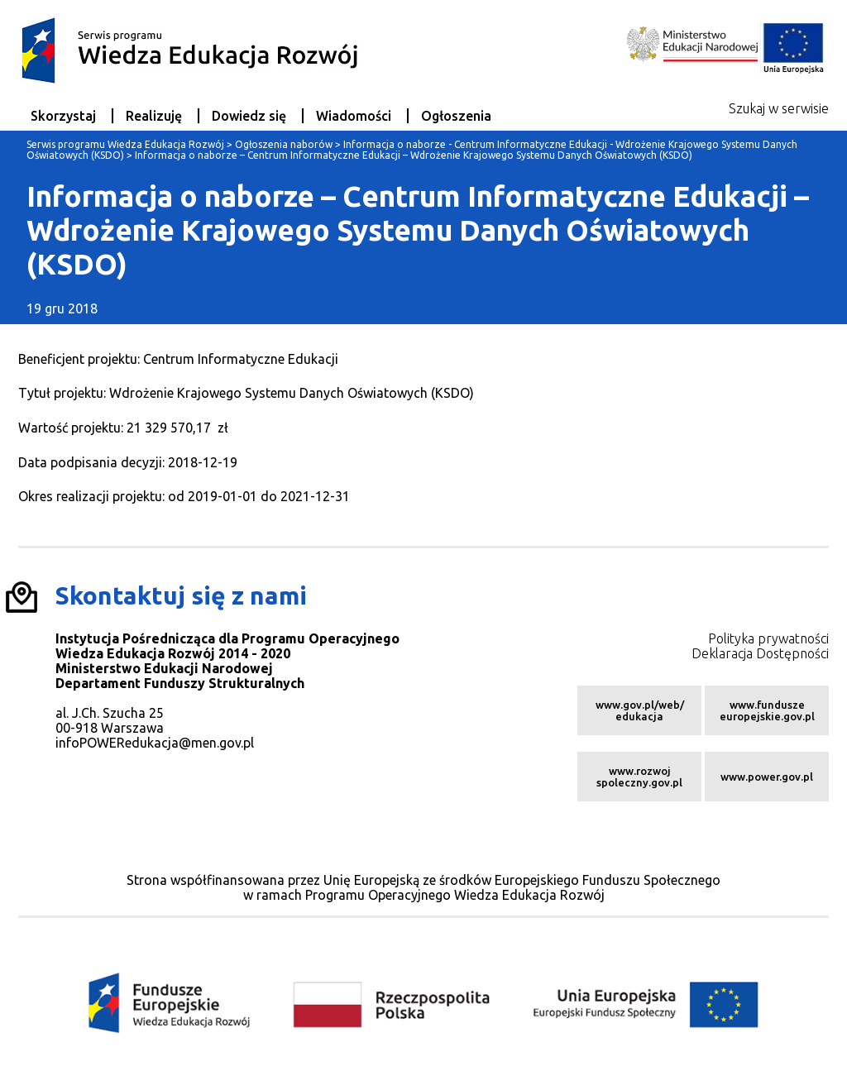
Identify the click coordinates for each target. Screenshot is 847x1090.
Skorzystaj (63, 115)
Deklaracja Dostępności (760, 653)
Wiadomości (353, 115)
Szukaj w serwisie (779, 108)
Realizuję (154, 115)
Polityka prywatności (768, 638)
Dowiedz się (249, 115)
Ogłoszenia (456, 115)
